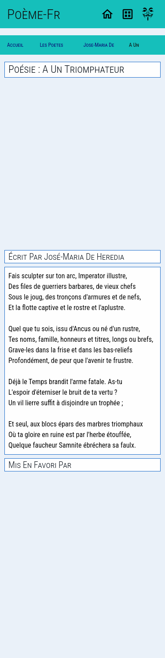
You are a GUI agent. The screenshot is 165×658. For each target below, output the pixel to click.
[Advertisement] (82, 164)
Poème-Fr (33, 14)
